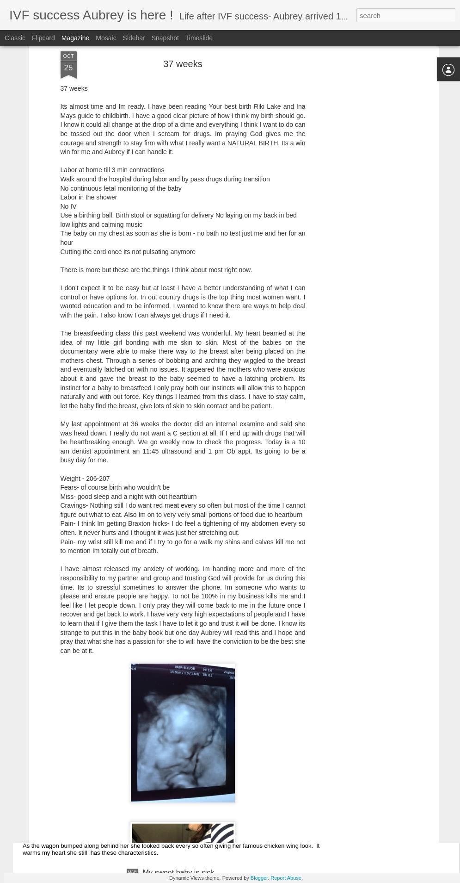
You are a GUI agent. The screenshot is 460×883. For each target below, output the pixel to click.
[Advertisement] (356, 150)
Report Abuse (285, 878)
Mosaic (106, 38)
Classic (15, 38)
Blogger (259, 878)
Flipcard (43, 38)
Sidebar (134, 38)
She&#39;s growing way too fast (92, 815)
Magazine (75, 38)
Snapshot (165, 38)
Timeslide (199, 38)
